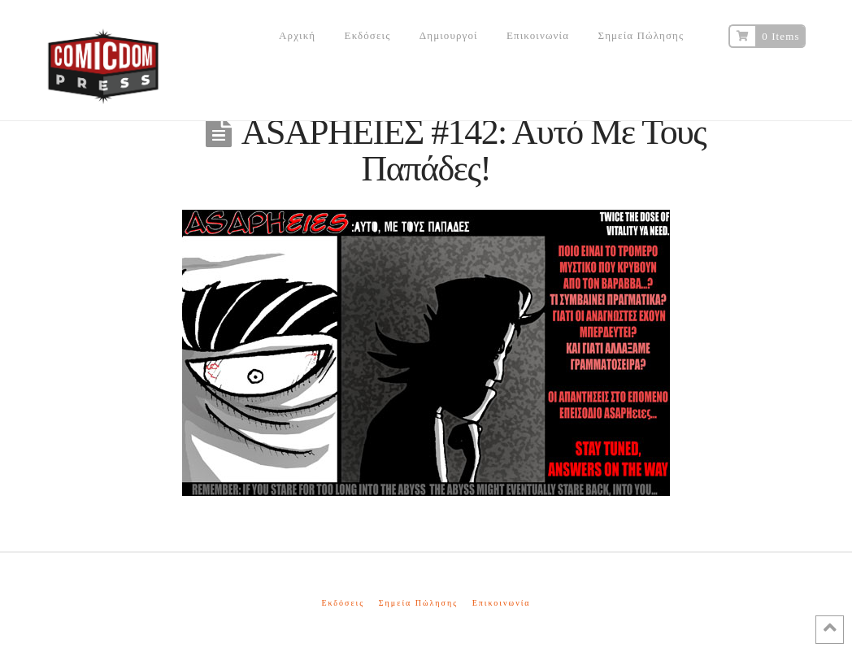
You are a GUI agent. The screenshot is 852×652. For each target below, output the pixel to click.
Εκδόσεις (342, 602)
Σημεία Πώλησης (418, 602)
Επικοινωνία (501, 602)
